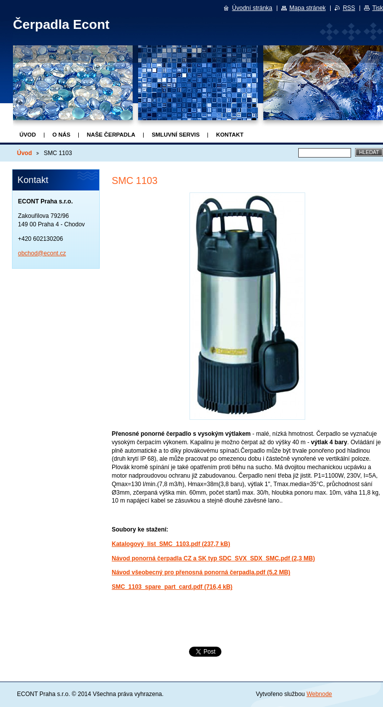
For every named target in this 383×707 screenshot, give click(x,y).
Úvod (27, 135)
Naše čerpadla (111, 135)
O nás (61, 135)
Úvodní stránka (252, 7)
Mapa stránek (307, 7)
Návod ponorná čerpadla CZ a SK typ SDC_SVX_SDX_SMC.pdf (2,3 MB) (213, 558)
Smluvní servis (175, 135)
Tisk (377, 7)
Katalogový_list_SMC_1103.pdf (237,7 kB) (171, 543)
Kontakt (229, 135)
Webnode (319, 694)
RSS (349, 7)
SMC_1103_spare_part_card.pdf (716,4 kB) (172, 586)
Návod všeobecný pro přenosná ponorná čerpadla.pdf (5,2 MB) (201, 572)
